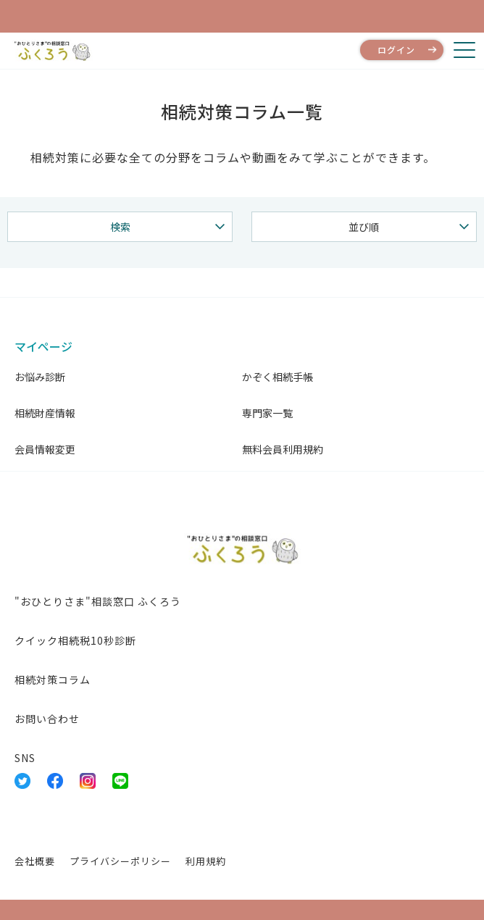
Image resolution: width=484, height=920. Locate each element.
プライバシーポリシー (120, 861)
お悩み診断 (39, 376)
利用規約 (205, 861)
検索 (120, 226)
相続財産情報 (44, 413)
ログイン (396, 49)
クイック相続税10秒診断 (75, 640)
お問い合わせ (47, 718)
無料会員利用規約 (282, 449)
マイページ (43, 346)
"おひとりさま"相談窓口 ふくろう (97, 601)
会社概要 (34, 861)
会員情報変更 (44, 449)
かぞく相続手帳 (277, 376)
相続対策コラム (52, 679)
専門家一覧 (267, 413)
